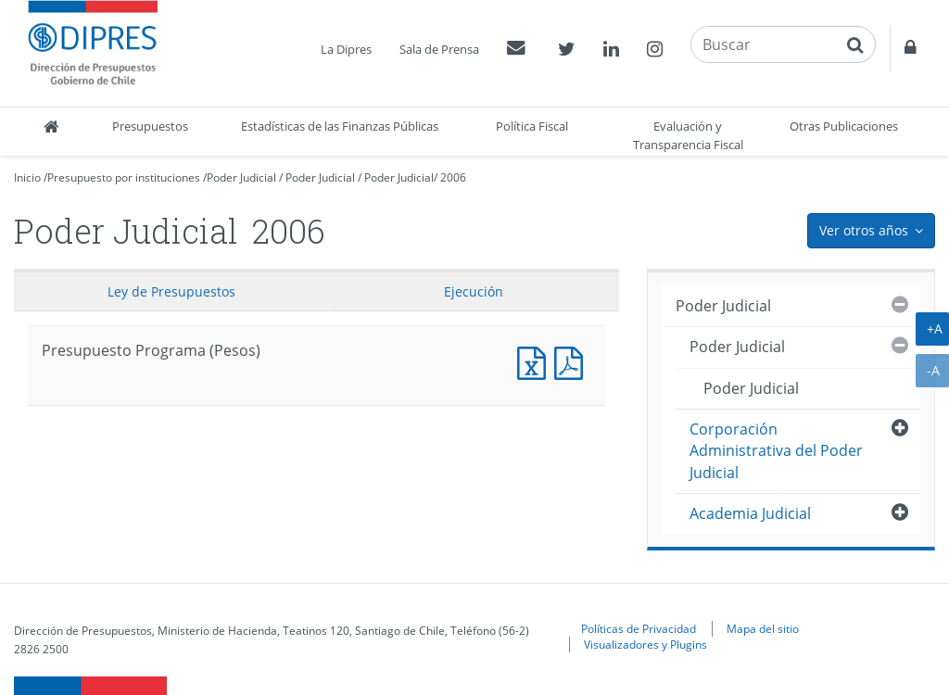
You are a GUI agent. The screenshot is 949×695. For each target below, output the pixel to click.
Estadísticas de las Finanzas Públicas (339, 126)
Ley (171, 291)
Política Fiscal (532, 126)
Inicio (27, 177)
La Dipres (346, 49)
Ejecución (473, 291)
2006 (453, 177)
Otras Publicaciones (844, 126)
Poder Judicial (241, 177)
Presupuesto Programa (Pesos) (535, 361)
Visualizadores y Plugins (645, 644)
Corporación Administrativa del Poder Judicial (776, 451)
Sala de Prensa (439, 49)
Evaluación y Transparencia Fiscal (688, 135)
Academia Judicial (750, 513)
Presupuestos (150, 126)
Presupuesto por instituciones (123, 177)
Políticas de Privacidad (638, 628)
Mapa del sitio (763, 628)
